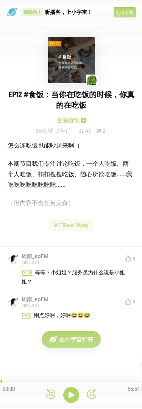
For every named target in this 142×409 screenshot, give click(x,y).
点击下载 (124, 12)
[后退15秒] (50, 394)
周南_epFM (35, 256)
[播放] (71, 395)
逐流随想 (67, 120)
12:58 (27, 272)
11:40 (26, 315)
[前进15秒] (91, 394)
